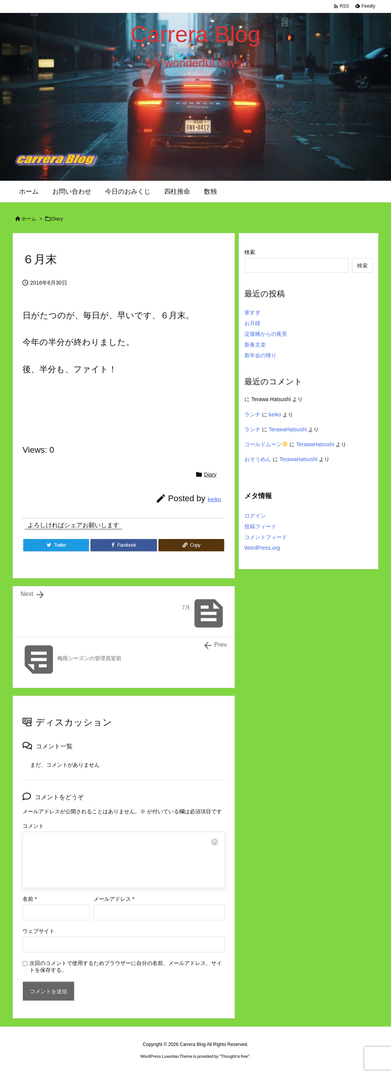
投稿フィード (260, 526)
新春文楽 (255, 345)
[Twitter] (56, 545)
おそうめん (257, 459)
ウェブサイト (39, 931)
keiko (214, 499)
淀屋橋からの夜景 (265, 334)
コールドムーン (266, 444)
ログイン (255, 516)
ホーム (28, 219)
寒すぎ (252, 312)
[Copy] (191, 545)
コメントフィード (265, 537)
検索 (249, 252)
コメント (33, 826)
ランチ (252, 414)
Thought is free (234, 1056)
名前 (30, 899)
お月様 (252, 323)
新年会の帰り (260, 355)
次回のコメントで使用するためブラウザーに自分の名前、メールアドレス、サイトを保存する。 (125, 966)
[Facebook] (123, 545)
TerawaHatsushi (288, 429)
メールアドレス (114, 899)
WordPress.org (262, 548)
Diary (57, 219)
